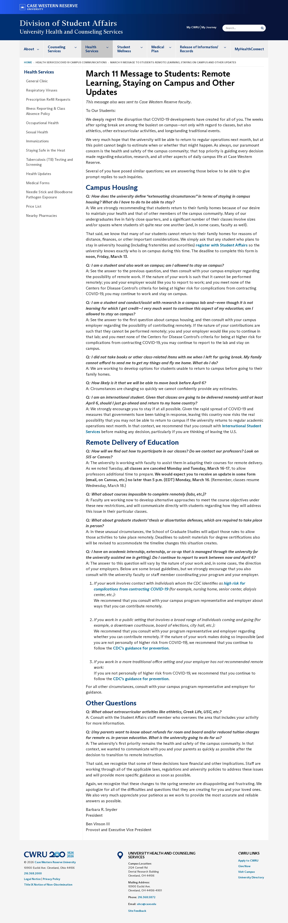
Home (28, 62)
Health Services (99, 47)
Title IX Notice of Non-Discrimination (48, 884)
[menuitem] (32, 49)
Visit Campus (246, 872)
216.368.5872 (146, 897)
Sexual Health (37, 132)
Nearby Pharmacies (41, 215)
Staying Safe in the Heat (45, 150)
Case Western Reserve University (55, 862)
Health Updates (38, 174)
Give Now (244, 866)
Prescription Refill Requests (48, 99)
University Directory (251, 877)
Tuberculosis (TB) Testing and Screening (49, 162)
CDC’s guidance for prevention (141, 648)
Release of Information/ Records (205, 47)
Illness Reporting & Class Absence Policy (45, 111)
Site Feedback (137, 911)
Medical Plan (163, 47)
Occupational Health (42, 123)
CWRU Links (249, 854)
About (33, 49)
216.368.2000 (33, 873)
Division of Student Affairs (68, 23)
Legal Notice (32, 879)
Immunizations (37, 141)
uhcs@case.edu (146, 904)
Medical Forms (38, 183)
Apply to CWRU (248, 860)
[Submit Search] (262, 28)
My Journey (208, 27)
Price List (33, 206)
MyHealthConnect (249, 49)
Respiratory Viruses (41, 90)
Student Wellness (132, 47)
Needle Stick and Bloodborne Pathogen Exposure (49, 194)
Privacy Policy (51, 879)
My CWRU (193, 27)
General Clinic (37, 81)
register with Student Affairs (222, 245)
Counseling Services (64, 47)
